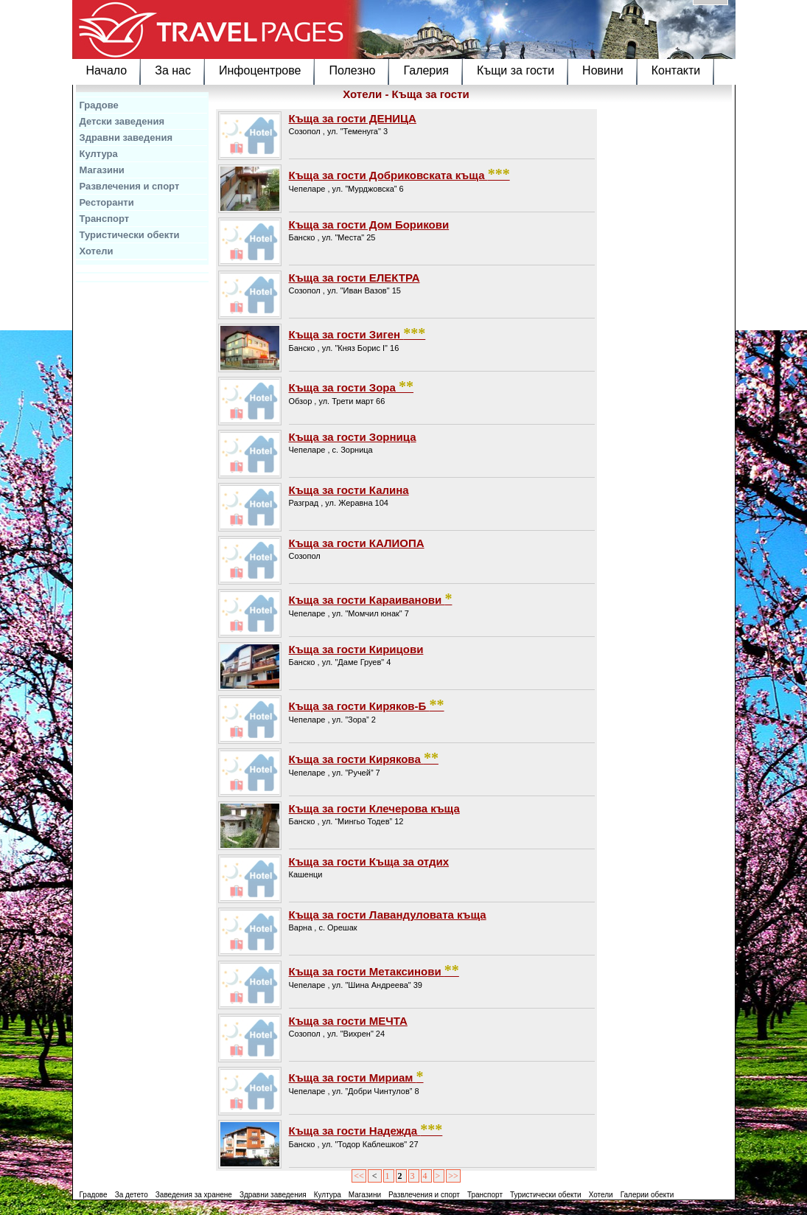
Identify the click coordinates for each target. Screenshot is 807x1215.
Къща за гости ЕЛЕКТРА (354, 277)
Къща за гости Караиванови (371, 599)
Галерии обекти (647, 1195)
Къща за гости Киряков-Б (366, 705)
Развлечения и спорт (130, 186)
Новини (602, 70)
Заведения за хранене (194, 1195)
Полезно (352, 70)
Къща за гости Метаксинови (374, 970)
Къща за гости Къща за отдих (369, 861)
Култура (99, 153)
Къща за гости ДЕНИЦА (352, 118)
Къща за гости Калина (349, 490)
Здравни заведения (126, 137)
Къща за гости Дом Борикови (369, 224)
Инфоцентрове (260, 70)
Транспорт (105, 218)
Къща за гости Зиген (357, 333)
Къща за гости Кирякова (364, 758)
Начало (106, 70)
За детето (131, 1195)
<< (359, 1176)
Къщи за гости (515, 70)
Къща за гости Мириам (356, 1076)
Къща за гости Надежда (366, 1129)
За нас (173, 70)
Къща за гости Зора (351, 386)
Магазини (102, 169)
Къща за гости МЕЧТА (348, 1020)
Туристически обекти (130, 234)
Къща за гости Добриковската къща (399, 174)
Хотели (96, 251)
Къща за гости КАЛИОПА (357, 543)
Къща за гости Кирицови (356, 649)
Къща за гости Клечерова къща (374, 808)
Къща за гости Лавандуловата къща (387, 914)
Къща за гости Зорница (352, 437)
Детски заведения (122, 121)
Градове (99, 105)
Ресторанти (107, 202)
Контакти (676, 70)
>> (453, 1176)
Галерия (425, 70)
